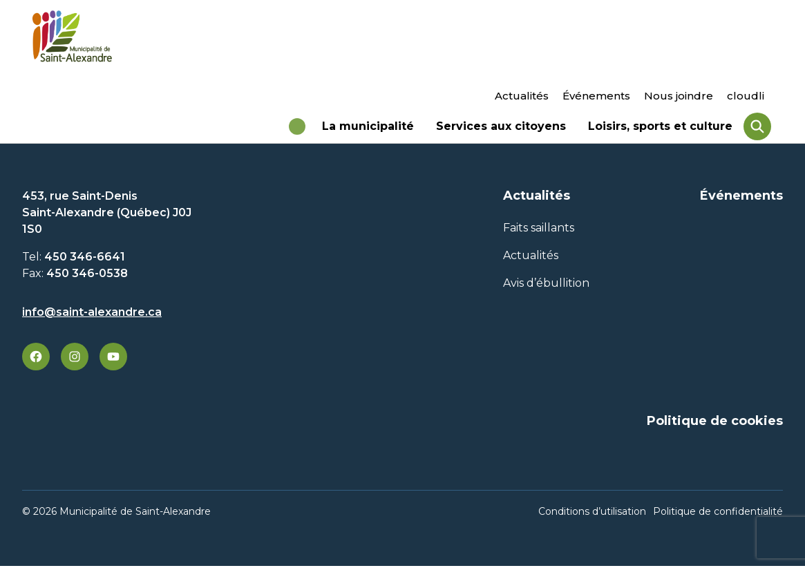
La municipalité (368, 131)
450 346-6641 (84, 262)
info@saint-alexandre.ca (92, 317)
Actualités (522, 95)
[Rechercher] (757, 129)
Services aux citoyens (501, 131)
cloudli (745, 95)
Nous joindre (678, 95)
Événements (596, 95)
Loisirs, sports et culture (660, 131)
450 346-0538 (87, 278)
